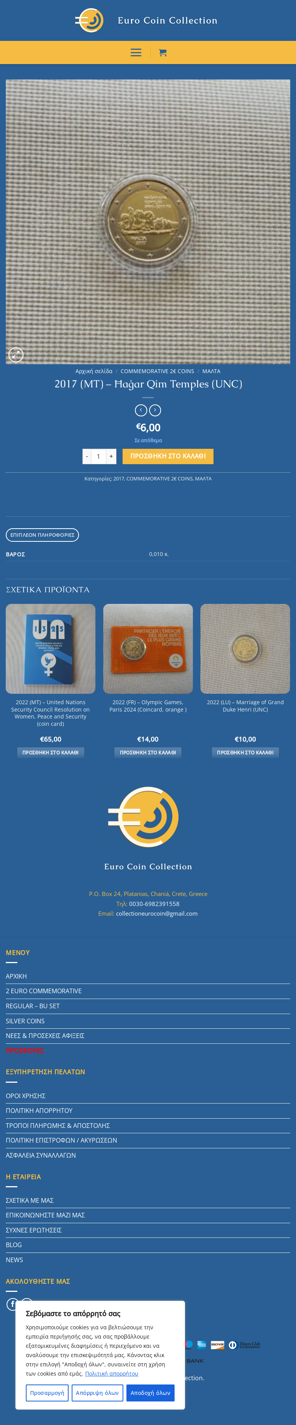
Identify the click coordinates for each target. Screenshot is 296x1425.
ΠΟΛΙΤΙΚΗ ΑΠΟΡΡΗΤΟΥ (39, 1110)
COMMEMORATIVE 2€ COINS (157, 371)
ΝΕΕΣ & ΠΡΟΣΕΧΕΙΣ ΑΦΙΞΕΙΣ (45, 1035)
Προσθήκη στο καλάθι (168, 456)
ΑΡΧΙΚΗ (16, 976)
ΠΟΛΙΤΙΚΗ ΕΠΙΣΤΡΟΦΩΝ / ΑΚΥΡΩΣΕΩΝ (61, 1140)
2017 (118, 478)
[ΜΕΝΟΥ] (136, 52)
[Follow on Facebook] (13, 1304)
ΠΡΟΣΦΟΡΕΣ (25, 1050)
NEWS (14, 1260)
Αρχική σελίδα (94, 371)
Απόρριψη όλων (97, 1392)
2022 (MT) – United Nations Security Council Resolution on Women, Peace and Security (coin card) (50, 713)
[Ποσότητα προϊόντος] (98, 456)
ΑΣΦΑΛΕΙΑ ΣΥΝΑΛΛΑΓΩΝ (41, 1155)
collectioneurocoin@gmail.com (157, 913)
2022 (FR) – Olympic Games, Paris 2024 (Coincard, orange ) (148, 706)
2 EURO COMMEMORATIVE (44, 991)
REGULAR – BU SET (33, 1006)
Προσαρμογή (47, 1392)
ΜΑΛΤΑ (211, 371)
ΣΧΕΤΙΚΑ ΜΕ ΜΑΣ (30, 1200)
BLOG (14, 1245)
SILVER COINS (25, 1021)
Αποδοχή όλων (150, 1392)
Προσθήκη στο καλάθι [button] (50, 753)
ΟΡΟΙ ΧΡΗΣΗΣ (25, 1096)
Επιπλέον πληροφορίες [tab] (42, 534)
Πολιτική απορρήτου (111, 1373)
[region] (100, 1355)
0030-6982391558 (154, 904)
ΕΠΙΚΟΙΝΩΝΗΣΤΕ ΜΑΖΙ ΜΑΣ (45, 1215)
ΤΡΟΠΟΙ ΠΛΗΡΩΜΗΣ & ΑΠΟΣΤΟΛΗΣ (58, 1125)
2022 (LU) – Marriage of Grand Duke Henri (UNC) (245, 706)
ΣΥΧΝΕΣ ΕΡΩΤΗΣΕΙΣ (34, 1230)
